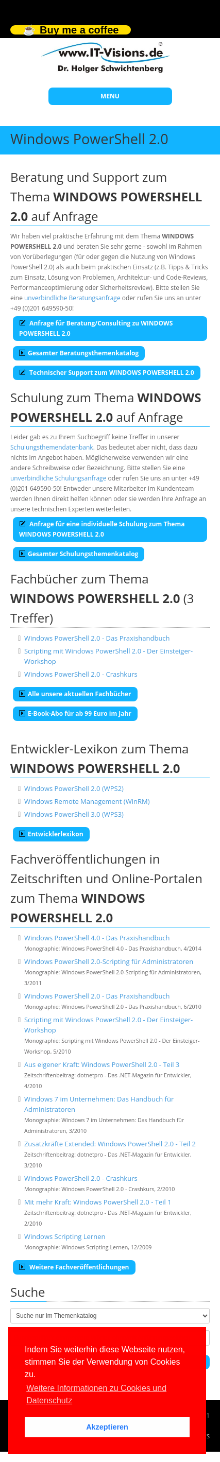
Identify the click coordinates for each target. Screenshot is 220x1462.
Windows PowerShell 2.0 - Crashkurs (81, 674)
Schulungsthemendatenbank (51, 447)
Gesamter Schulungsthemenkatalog (78, 553)
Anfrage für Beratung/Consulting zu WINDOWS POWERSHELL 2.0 (96, 328)
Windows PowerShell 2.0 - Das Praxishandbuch (97, 638)
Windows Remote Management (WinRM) (87, 801)
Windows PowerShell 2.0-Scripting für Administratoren (108, 961)
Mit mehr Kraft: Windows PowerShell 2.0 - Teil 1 (98, 1202)
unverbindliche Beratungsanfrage (72, 298)
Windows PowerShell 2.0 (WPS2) (74, 788)
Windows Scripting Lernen (65, 1236)
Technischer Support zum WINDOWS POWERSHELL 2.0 (106, 372)
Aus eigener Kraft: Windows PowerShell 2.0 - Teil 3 (101, 1064)
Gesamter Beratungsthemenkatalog (79, 353)
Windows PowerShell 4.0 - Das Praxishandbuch (97, 937)
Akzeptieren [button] (107, 1427)
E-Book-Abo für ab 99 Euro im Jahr (75, 713)
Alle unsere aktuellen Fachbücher (75, 694)
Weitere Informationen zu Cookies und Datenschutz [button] (96, 1394)
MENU (110, 96)
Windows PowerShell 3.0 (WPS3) (74, 814)
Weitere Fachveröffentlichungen (74, 1267)
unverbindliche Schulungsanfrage (58, 478)
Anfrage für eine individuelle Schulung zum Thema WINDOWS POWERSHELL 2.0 (101, 529)
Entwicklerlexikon (51, 834)
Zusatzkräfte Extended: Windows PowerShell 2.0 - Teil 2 (110, 1143)
